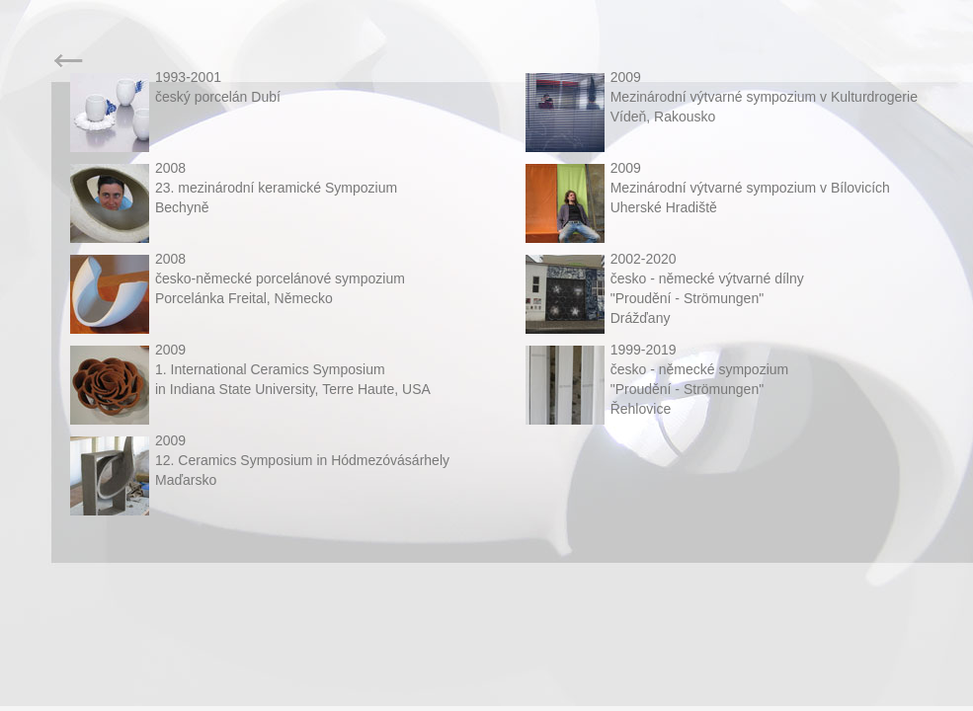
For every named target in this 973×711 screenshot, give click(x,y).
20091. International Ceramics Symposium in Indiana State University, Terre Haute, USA (293, 369)
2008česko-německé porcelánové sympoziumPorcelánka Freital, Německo (280, 278)
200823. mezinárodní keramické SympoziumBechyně (276, 187)
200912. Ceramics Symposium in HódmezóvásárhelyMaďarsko (302, 460)
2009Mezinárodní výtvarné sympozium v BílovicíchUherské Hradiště (750, 187)
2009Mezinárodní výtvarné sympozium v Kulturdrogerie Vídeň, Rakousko (764, 96)
